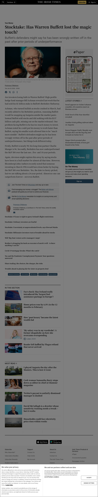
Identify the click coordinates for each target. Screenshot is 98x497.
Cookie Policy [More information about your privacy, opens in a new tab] (9, 485)
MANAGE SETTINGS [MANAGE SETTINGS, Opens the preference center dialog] (89, 483)
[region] (49, 480)
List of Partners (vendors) (51, 477)
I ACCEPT (89, 477)
